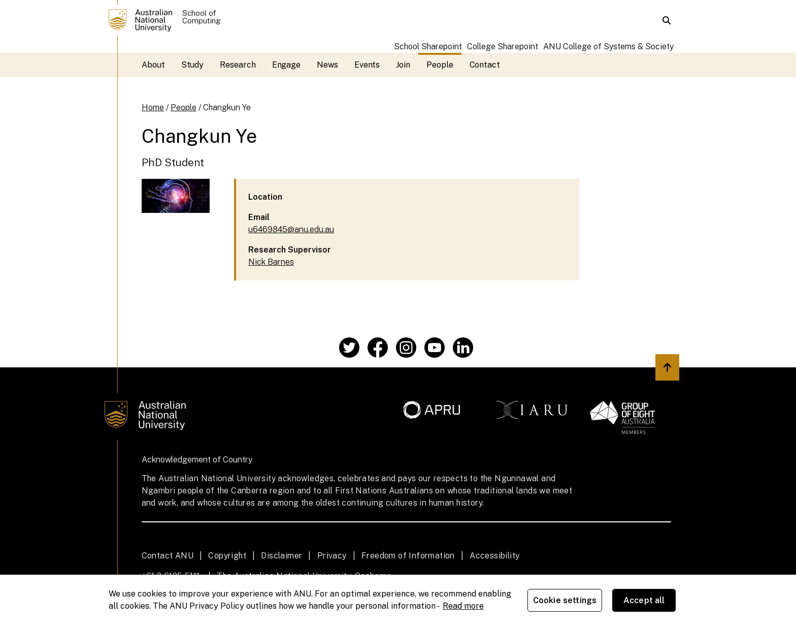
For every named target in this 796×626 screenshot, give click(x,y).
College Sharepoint (502, 46)
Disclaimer (281, 555)
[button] (666, 20)
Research (237, 65)
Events (367, 65)
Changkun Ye (227, 107)
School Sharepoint (428, 46)
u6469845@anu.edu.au (291, 229)
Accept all (644, 600)
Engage (286, 65)
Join (403, 65)
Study (192, 65)
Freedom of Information (408, 555)
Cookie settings (564, 600)
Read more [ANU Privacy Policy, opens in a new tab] (463, 606)
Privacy (332, 555)
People (439, 65)
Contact (485, 65)
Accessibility (494, 555)
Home (153, 107)
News (327, 65)
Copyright (227, 555)
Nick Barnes (271, 262)
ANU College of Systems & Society (608, 46)
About (153, 65)
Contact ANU (167, 555)
